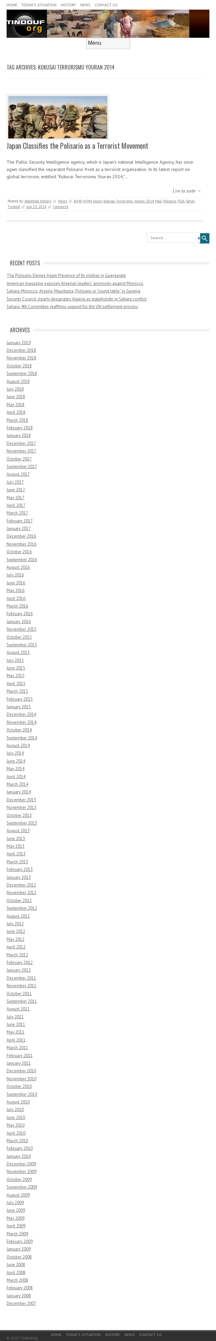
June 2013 (16, 838)
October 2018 (19, 366)
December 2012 (21, 885)
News (85, 4)
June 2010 (16, 1117)
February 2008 (20, 1288)
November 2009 (21, 1171)
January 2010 (19, 1156)
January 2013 (19, 877)
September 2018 (22, 373)
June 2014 (16, 761)
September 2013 (22, 823)
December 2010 (21, 1071)
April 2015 (16, 683)
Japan (97, 201)
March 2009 (17, 1234)
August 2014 (18, 745)
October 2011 (19, 993)
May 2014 (15, 769)
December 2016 (21, 536)
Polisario (169, 201)
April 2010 (16, 1133)
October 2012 (19, 900)
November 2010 (21, 1079)
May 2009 (15, 1218)
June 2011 (16, 1024)
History (68, 4)
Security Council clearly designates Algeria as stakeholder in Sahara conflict (77, 299)
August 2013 (18, 830)
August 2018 (18, 381)
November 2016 (21, 544)
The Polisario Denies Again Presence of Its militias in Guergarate (66, 275)
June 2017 (16, 490)
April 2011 (16, 1040)
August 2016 (18, 567)
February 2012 (20, 962)
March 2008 (17, 1280)
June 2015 (16, 668)
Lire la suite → (187, 191)
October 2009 (19, 1179)
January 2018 (19, 435)
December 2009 (21, 1164)
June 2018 (16, 397)
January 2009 (19, 1249)
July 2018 (15, 389)
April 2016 (16, 598)
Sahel (190, 201)
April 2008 (16, 1272)
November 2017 (21, 451)
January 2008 (19, 1296)
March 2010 (17, 1141)
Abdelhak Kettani (38, 201)
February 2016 (20, 614)
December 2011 (21, 978)
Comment (60, 206)
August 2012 (18, 916)
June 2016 (16, 583)
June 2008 (16, 1264)
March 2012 (17, 955)
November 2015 (21, 629)
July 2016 (15, 575)
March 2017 (17, 513)
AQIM (87, 201)
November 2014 (21, 722)
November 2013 (21, 807)
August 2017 (18, 474)
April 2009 (16, 1226)
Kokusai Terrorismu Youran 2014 (128, 201)
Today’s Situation (38, 4)
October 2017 (19, 459)
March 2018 (17, 420)
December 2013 (21, 800)
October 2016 (19, 552)
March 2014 (17, 784)
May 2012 (15, 939)
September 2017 (22, 466)
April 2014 (16, 776)
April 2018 (16, 412)
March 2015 (17, 691)
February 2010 (20, 1148)
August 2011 (18, 1009)
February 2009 (20, 1241)
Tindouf (14, 206)
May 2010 (15, 1125)
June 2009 (16, 1210)
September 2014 (22, 738)
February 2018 (20, 428)
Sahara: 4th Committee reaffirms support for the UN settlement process (72, 306)
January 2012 (19, 970)
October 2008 (19, 1257)
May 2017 (15, 498)
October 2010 (19, 1086)
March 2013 (17, 862)
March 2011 (17, 1047)
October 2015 (19, 637)
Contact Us (106, 4)
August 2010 (18, 1102)
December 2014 (21, 714)
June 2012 (16, 931)
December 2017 (21, 443)
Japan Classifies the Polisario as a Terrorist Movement (77, 145)
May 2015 (15, 675)
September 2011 (22, 1001)
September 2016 (22, 560)
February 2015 (20, 699)
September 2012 (22, 908)
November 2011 (21, 986)
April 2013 (16, 854)
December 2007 (21, 1303)
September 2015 (22, 645)
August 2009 (18, 1195)
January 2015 (19, 707)
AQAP (78, 201)
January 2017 (19, 528)
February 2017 (20, 521)
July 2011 (15, 1017)
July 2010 (15, 1109)
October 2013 (19, 815)
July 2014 (15, 753)
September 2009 (22, 1187)
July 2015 (15, 660)
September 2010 (22, 1094)
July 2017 (15, 482)
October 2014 (19, 730)
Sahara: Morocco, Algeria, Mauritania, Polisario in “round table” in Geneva (73, 291)
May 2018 (15, 404)
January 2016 (19, 621)
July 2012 (15, 924)
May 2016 (15, 590)
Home (12, 4)
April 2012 (16, 947)
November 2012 (21, 892)
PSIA (180, 201)
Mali (158, 201)
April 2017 (16, 505)
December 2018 (21, 350)
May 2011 (15, 1032)
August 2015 (18, 652)
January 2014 (19, 792)
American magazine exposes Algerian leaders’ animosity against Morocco (75, 283)
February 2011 (20, 1055)
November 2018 (21, 358)
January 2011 (19, 1063)
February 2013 (20, 869)
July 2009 (15, 1203)
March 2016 (17, 606)
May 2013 (15, 846)
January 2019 (19, 343)
